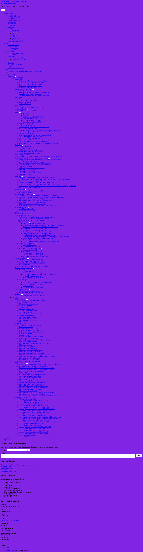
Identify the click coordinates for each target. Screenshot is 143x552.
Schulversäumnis (24, 222)
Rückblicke (11, 56)
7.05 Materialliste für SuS (26, 307)
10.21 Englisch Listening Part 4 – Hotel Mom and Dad (35, 433)
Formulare (18, 176)
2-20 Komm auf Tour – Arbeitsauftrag (30, 358)
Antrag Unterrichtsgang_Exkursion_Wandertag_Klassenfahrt (37, 182)
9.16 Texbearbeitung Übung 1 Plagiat (30, 389)
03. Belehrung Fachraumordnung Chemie (31, 84)
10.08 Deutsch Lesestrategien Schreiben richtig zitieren (35, 412)
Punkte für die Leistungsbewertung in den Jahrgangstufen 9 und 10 (38, 217)
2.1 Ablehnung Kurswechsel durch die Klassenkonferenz (35, 200)
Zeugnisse (18, 294)
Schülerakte (22, 269)
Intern (6, 73)
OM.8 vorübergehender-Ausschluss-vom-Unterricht (34, 141)
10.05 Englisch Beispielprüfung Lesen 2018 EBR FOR (35, 407)
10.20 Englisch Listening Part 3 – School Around (33, 432)
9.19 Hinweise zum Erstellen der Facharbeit (32, 394)
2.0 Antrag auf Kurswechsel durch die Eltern (32, 199)
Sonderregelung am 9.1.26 (8, 471)
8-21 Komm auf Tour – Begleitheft (29, 359)
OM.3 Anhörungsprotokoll (27, 133)
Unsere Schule (8, 13)
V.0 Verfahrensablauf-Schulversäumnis (34, 223)
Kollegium (11, 27)
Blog (5, 440)
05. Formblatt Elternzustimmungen (33, 287)
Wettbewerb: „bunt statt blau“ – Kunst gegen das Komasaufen (19, 465)
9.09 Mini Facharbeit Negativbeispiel (30, 377)
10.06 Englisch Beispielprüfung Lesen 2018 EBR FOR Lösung (37, 409)
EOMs (17, 112)
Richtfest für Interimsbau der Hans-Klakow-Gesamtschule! (25, 71)
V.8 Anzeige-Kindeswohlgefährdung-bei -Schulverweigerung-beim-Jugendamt (46, 236)
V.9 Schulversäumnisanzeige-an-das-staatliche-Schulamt (39, 238)
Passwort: (12, 450)
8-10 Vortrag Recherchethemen (28, 341)
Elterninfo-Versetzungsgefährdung (29, 291)
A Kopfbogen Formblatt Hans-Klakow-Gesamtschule (34, 92)
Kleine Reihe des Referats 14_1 (32, 120)
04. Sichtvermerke (28, 286)
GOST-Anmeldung (6, 466)
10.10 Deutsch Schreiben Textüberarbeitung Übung (34, 415)
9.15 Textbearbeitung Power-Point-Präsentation (33, 387)
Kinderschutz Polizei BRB (26, 264)
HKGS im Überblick (14, 17)
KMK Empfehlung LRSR (26, 166)
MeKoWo (14, 297)
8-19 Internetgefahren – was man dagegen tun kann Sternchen (37, 356)
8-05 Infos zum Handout (26, 333)
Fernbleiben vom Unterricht (27, 243)
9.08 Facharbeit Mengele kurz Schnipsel (30, 376)
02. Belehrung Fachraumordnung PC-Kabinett (32, 82)
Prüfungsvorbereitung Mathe (27, 399)
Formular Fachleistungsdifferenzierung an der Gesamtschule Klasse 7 (39, 184)
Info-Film (3, 469)
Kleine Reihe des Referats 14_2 (32, 122)
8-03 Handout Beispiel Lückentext (29, 330)
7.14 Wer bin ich (24, 322)
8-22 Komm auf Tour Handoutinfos (29, 361)
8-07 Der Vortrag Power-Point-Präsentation (31, 336)
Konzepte (11, 51)
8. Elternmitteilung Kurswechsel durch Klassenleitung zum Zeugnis (39, 205)
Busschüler (18, 97)
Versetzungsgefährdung (22, 289)
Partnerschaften (12, 46)
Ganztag (14, 54)
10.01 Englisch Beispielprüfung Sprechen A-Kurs (33, 400)
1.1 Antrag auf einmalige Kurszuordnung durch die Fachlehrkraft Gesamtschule (42, 197)
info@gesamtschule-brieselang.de (11, 520)
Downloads (11, 76)
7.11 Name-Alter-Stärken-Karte (28, 317)
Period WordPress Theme (8, 550)
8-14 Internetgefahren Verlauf (27, 348)
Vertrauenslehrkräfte (14, 50)
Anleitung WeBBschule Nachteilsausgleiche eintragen (35, 163)
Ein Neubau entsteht (18, 58)
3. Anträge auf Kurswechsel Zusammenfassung (33, 202)
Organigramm (16, 30)
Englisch (14, 35)
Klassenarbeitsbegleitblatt (26, 192)
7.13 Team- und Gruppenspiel (27, 320)
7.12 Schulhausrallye (25, 318)
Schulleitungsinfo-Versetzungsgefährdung (31, 292)
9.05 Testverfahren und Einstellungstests (31, 371)
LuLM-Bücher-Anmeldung (27, 209)
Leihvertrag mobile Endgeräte (27, 110)
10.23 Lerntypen (24, 437)
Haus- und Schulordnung (15, 41)
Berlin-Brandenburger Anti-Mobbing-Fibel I (32, 261)
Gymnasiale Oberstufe (14, 20)
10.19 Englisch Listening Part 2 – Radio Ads (32, 430)
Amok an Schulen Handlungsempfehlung (31, 259)
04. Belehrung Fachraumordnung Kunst (30, 86)
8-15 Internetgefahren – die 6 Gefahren (30, 350)
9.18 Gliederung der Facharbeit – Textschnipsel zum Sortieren (37, 392)
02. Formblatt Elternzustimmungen (33, 273)
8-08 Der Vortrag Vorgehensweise (29, 338)
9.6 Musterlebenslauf (25, 373)
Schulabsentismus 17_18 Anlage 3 (33, 255)
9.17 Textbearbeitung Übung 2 (28, 391)
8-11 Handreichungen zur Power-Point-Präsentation (34, 343)
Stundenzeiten (12, 66)
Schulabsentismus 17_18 (30, 250)
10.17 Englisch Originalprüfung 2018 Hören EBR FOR (35, 427)
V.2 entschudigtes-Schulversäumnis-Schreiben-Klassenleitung (41, 227)
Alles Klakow (12, 74)
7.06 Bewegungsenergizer (26, 309)
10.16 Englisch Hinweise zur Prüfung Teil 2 (32, 425)
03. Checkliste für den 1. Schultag (32, 284)
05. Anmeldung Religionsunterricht (33, 277)
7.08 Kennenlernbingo (25, 312)
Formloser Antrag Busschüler (27, 99)
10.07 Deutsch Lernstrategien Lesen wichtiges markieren (35, 410)
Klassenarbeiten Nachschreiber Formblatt (31, 191)
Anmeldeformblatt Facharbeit (27, 148)
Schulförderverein (13, 45)
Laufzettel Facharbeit (25, 146)
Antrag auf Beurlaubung (30, 245)
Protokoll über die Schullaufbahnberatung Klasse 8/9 (34, 218)
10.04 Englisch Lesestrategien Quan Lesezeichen (33, 405)
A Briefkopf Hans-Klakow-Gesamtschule (31, 91)
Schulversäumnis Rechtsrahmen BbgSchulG (36, 256)
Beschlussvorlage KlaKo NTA (28, 161)
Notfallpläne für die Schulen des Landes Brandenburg (34, 266)
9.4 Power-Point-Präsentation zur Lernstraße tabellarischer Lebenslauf (39, 369)
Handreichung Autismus (26, 174)
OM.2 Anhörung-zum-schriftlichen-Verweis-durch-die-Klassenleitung (39, 132)
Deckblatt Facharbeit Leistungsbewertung (31, 150)
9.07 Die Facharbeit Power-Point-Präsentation (32, 374)
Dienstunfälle (19, 105)
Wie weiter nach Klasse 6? (16, 68)
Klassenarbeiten (20, 189)
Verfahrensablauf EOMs (30, 118)
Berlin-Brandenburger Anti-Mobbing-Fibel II (32, 263)
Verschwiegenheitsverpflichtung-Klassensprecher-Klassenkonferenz (39, 143)
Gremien (10, 28)
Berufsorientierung (17, 53)
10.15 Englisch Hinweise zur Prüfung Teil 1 (32, 423)
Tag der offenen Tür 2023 (19, 59)
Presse (6, 69)
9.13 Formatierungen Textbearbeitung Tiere (31, 384)
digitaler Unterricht (21, 109)
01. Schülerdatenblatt (29, 271)
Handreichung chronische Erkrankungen (31, 173)
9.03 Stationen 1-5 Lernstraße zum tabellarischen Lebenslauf (37, 368)
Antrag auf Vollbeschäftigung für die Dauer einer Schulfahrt (36, 177)
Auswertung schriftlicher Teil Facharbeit (31, 151)
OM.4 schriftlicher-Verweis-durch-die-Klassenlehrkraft (35, 135)
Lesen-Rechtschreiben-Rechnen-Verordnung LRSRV (34, 164)
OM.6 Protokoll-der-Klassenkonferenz (30, 138)
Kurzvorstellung (13, 15)
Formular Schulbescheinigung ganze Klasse (32, 181)
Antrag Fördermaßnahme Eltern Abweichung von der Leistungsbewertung (40, 159)
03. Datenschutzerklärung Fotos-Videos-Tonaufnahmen (39, 274)
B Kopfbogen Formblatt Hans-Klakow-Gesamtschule (34, 95)
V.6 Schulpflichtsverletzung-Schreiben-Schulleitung (38, 233)
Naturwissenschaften (18, 40)
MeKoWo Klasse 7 (20, 299)
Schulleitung (11, 25)
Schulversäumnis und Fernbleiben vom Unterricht (30, 220)
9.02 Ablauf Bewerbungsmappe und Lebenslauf (33, 366)
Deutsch (14, 33)
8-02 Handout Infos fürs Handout (28, 328)
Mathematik (15, 38)
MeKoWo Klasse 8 (20, 323)
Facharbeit (18, 145)
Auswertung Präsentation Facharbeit (29, 153)
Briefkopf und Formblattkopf (23, 89)
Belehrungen (19, 79)
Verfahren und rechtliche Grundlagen (30, 248)
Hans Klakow (12, 22)
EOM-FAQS (26, 115)
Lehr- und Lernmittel (21, 207)
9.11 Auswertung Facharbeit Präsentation (31, 381)
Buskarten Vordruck (25, 104)
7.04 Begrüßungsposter (25, 305)
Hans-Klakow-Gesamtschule (9, 3)
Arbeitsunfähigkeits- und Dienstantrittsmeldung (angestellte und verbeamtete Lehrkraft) (44, 179)
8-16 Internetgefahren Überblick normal (30, 351)
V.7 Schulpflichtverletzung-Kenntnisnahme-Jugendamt (39, 235)
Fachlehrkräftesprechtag (15, 64)
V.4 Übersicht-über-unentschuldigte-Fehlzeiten (36, 230)
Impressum (7, 438)
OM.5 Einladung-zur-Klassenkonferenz (30, 136)
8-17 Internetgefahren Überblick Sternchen (31, 353)
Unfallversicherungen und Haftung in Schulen (32, 107)
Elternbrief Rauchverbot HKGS (28, 123)
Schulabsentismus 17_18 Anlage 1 (33, 251)
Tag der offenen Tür (6, 468)
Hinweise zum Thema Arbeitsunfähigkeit (31, 187)
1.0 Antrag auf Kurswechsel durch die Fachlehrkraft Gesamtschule (38, 195)
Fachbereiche (12, 32)
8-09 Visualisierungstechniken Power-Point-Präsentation (35, 340)
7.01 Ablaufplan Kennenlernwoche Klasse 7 (32, 300)
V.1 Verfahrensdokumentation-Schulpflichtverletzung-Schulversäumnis (43, 225)
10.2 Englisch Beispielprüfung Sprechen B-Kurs (33, 402)
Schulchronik (12, 23)
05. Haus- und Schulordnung (27, 87)
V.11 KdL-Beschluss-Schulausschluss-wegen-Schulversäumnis (41, 241)
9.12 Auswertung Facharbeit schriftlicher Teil (32, 382)
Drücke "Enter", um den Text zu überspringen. (14, 1)
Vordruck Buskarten (25, 102)
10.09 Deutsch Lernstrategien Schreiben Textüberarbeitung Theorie (38, 414)
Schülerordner (23, 279)
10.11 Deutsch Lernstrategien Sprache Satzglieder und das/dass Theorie (40, 417)
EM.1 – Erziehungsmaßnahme (28, 128)
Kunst (13, 36)
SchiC (17, 212)
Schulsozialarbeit (13, 48)
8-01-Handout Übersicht (26, 327)
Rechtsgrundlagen (24, 113)
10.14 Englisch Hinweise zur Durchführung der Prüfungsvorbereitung (39, 422)
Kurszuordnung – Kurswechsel (24, 194)
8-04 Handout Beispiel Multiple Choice (30, 332)
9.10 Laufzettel (23, 379)
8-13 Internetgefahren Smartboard (29, 346)
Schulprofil (11, 18)
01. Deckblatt (26, 281)
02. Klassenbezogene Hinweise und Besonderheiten (38, 282)
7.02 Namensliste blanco (26, 302)
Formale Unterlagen (17, 77)
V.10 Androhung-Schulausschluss (32, 240)
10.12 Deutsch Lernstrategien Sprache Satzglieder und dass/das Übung (39, 418)
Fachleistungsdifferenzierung (23, 154)
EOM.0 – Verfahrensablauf (27, 125)
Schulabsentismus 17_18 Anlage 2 (33, 253)
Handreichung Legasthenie (27, 171)
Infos (5, 61)
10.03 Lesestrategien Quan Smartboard (30, 404)
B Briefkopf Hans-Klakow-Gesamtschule (31, 94)
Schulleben (7, 43)
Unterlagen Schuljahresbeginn (24, 268)
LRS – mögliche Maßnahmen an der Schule (32, 168)
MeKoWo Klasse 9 (20, 363)
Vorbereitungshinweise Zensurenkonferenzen (32, 295)
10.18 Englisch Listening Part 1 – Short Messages (33, 428)
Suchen (3, 453)
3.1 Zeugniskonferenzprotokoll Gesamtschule (32, 204)
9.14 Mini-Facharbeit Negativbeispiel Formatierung (34, 386)
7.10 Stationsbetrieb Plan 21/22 (28, 315)
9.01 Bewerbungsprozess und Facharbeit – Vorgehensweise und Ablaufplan (41, 364)
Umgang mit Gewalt (21, 258)
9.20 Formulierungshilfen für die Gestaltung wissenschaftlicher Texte (39, 396)
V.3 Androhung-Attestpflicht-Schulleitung (35, 228)
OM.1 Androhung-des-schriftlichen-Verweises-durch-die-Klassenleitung (40, 130)
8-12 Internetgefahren (25, 345)
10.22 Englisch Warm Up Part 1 (28, 435)
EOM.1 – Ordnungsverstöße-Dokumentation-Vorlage (34, 127)
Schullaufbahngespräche (22, 214)
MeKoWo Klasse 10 (21, 397)
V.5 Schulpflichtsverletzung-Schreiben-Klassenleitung (38, 232)
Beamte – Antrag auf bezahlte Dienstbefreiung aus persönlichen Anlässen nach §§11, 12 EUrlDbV (47, 186)
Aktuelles (11, 63)
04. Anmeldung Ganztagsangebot (32, 276)
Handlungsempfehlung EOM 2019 (33, 117)
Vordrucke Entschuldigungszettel (32, 246)
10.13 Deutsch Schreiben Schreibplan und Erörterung (34, 420)
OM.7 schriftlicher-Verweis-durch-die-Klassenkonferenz (35, 140)
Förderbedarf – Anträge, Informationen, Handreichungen (31, 158)
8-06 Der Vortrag (24, 335)
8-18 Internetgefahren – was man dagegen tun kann (34, 355)
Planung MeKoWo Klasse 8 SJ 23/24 (30, 325)
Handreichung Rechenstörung (27, 169)
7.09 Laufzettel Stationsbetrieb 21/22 (30, 314)
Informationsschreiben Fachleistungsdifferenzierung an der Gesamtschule (40, 156)
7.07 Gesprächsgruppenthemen (28, 310)
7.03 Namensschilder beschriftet (28, 304)
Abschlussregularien (25, 215)
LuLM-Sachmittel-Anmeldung (28, 210)
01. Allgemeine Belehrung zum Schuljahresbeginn (33, 81)
